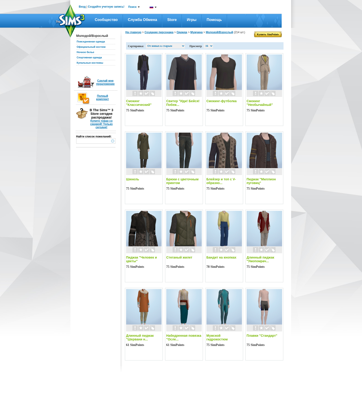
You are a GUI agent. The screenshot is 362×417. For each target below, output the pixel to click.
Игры (191, 20)
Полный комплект (102, 97)
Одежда (182, 32)
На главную (133, 32)
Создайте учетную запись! (106, 6)
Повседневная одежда (91, 41)
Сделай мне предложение (105, 82)
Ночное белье (85, 52)
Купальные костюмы (90, 62)
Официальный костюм (91, 46)
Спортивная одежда (89, 57)
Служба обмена (142, 20)
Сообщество (106, 20)
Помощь (214, 20)
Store (172, 20)
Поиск (132, 7)
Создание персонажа (159, 32)
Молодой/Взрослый (219, 32)
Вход (82, 6)
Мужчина (196, 32)
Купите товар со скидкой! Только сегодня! (101, 124)
